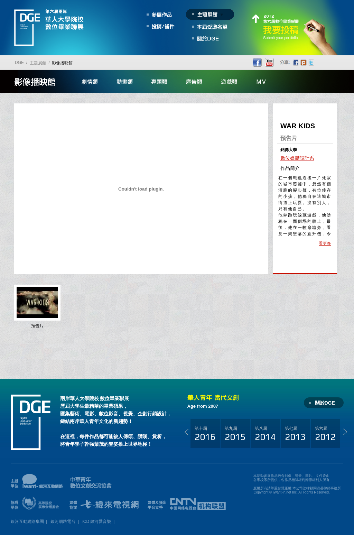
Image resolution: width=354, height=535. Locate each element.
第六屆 (325, 434)
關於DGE (325, 403)
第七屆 (295, 434)
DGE (19, 62)
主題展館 (38, 63)
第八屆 (265, 434)
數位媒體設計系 (297, 158)
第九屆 (235, 434)
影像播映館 (62, 63)
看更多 (325, 243)
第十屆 (205, 434)
